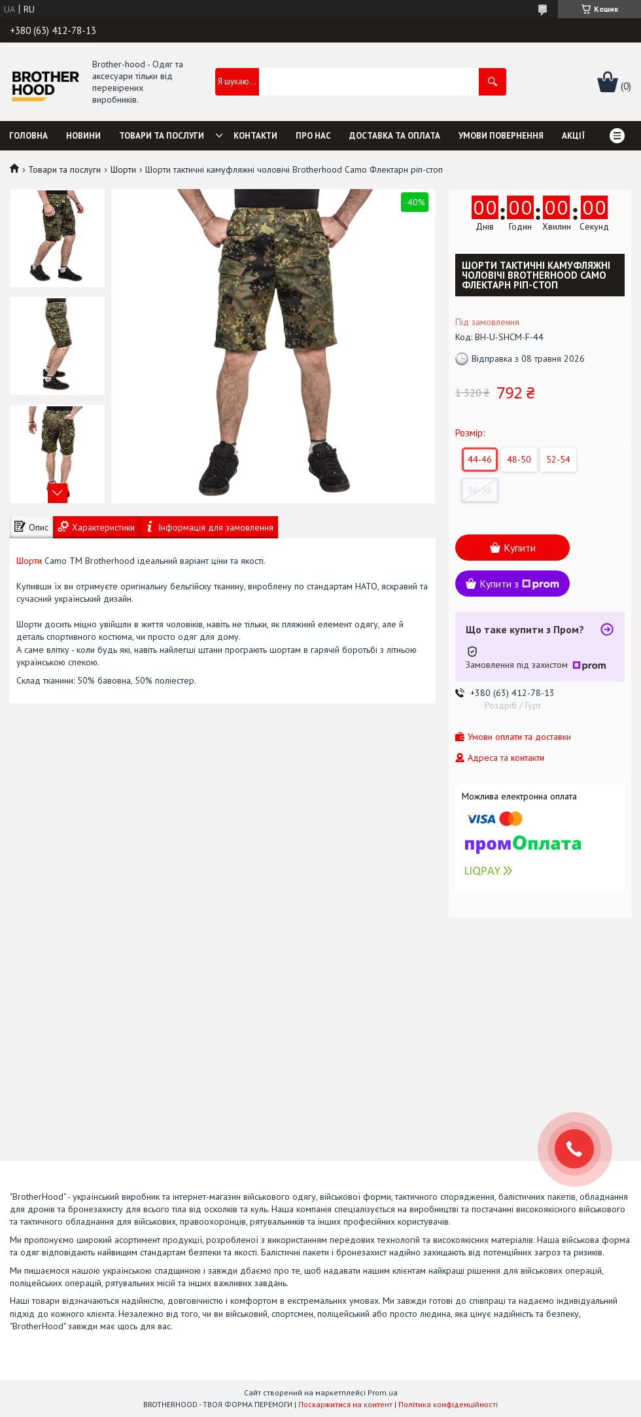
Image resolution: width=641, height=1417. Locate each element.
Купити (520, 547)
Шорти (123, 169)
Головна (28, 135)
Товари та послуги (161, 135)
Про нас (313, 135)
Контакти (255, 135)
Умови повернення (501, 135)
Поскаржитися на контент (345, 1404)
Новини (83, 135)
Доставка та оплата (394, 135)
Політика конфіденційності (448, 1404)
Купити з (519, 583)
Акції (573, 135)
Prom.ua (383, 1392)
